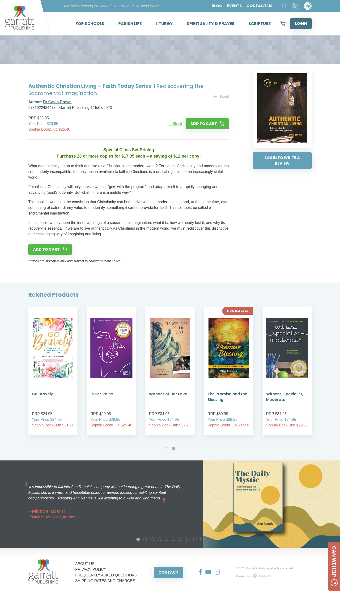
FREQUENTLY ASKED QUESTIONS (106, 575)
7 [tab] (180, 539)
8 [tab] (187, 539)
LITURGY (164, 23)
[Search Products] (284, 6)
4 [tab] (159, 539)
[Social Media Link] (198, 572)
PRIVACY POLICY (90, 569)
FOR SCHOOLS (90, 23)
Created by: (253, 576)
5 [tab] (166, 539)
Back (221, 96)
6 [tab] (173, 539)
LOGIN (301, 23)
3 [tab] (152, 539)
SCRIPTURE (259, 23)
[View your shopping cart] (282, 23)
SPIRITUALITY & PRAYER (210, 23)
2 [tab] (173, 448)
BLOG (217, 6)
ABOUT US (84, 564)
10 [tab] (202, 539)
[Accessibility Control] (308, 6)
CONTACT (168, 572)
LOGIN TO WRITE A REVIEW (282, 160)
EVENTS (234, 6)
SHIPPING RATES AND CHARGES (105, 581)
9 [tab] (194, 539)
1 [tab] (166, 448)
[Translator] (295, 6)
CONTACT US (259, 6)
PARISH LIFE (130, 23)
